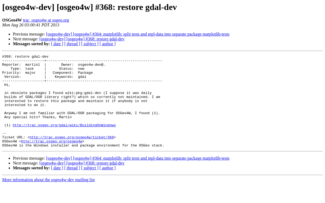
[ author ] (108, 43)
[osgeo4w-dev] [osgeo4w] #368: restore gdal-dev (81, 39)
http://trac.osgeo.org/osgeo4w (51, 158)
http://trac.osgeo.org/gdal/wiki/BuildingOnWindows (64, 139)
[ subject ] (90, 43)
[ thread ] (72, 43)
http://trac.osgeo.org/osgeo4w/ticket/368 (71, 154)
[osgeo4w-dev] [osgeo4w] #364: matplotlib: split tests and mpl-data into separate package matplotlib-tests (137, 34)
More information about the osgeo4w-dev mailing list (48, 198)
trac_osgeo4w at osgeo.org (46, 20)
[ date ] (57, 43)
